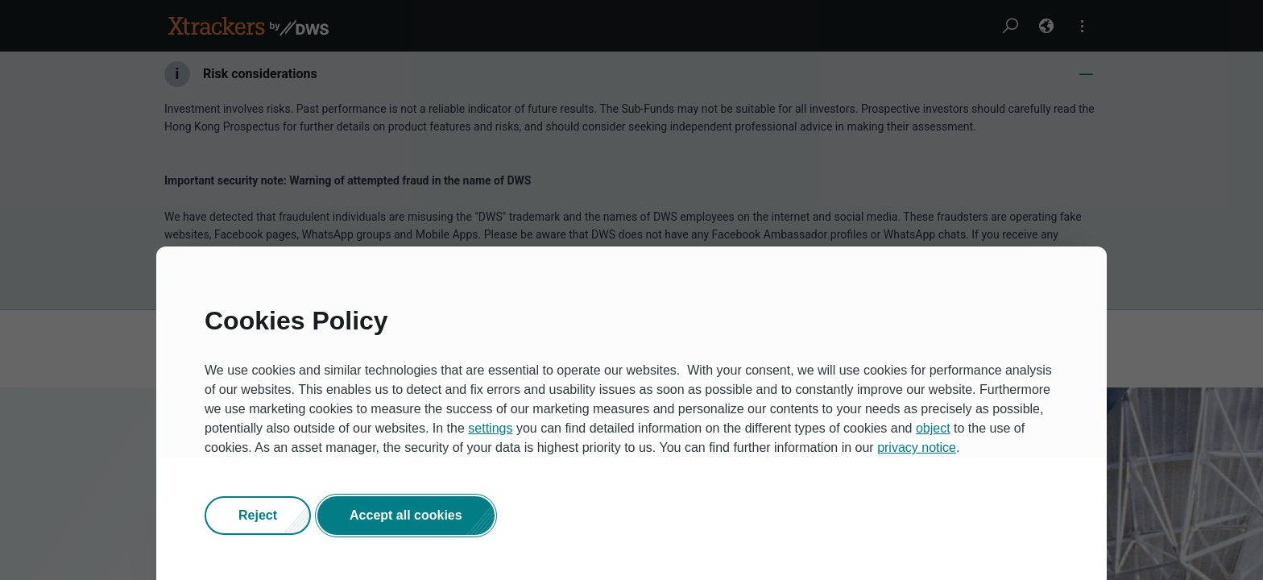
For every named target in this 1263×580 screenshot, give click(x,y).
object (933, 428)
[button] (258, 515)
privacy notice (916, 447)
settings (490, 428)
